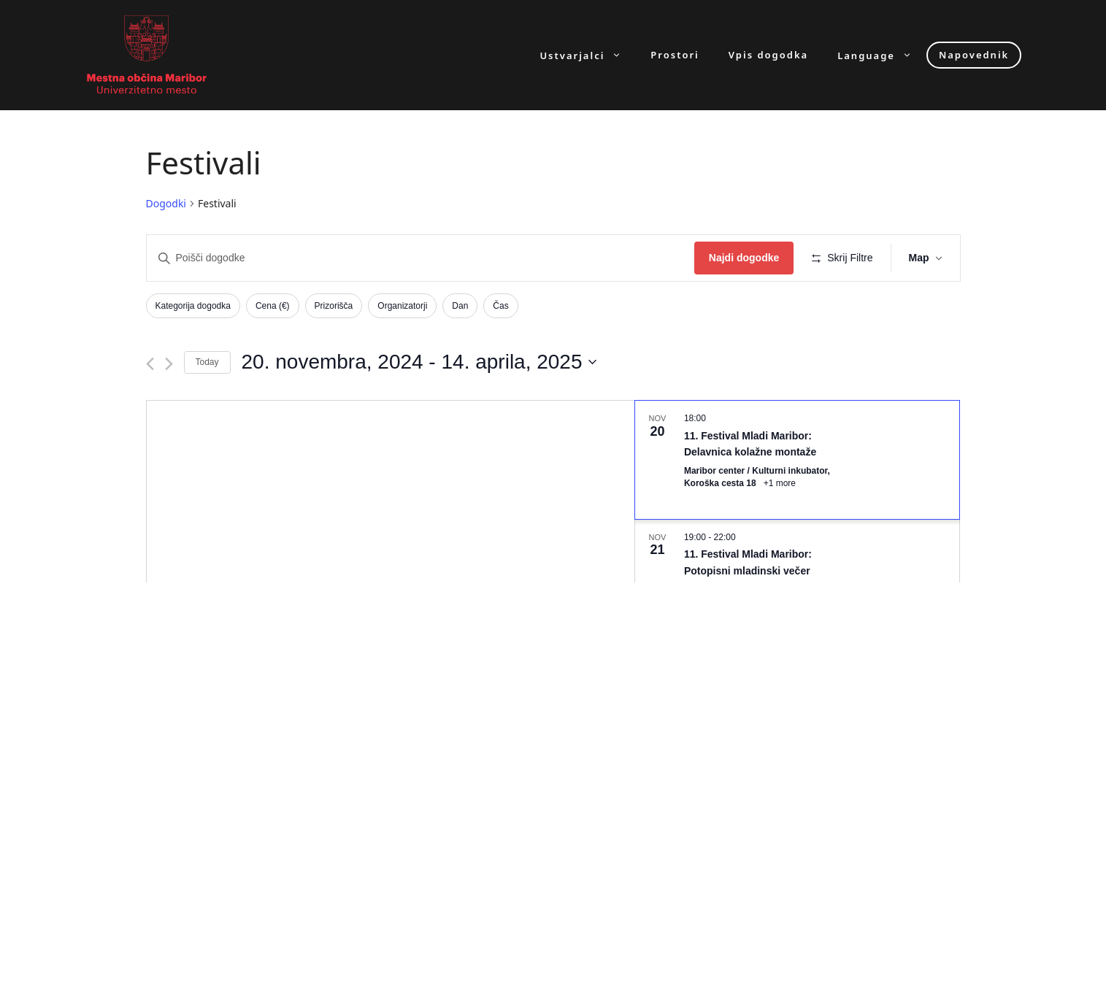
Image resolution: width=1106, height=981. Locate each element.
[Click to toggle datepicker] (419, 362)
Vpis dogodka (768, 55)
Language (881, 55)
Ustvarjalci (587, 55)
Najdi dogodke (744, 257)
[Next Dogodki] (169, 364)
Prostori (674, 55)
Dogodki (166, 203)
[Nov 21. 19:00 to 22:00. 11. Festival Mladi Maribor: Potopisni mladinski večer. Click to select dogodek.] (797, 571)
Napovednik (974, 54)
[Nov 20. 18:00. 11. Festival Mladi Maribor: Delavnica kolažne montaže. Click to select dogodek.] (797, 460)
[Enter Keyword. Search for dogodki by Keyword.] (420, 258)
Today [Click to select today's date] (207, 362)
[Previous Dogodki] (150, 364)
